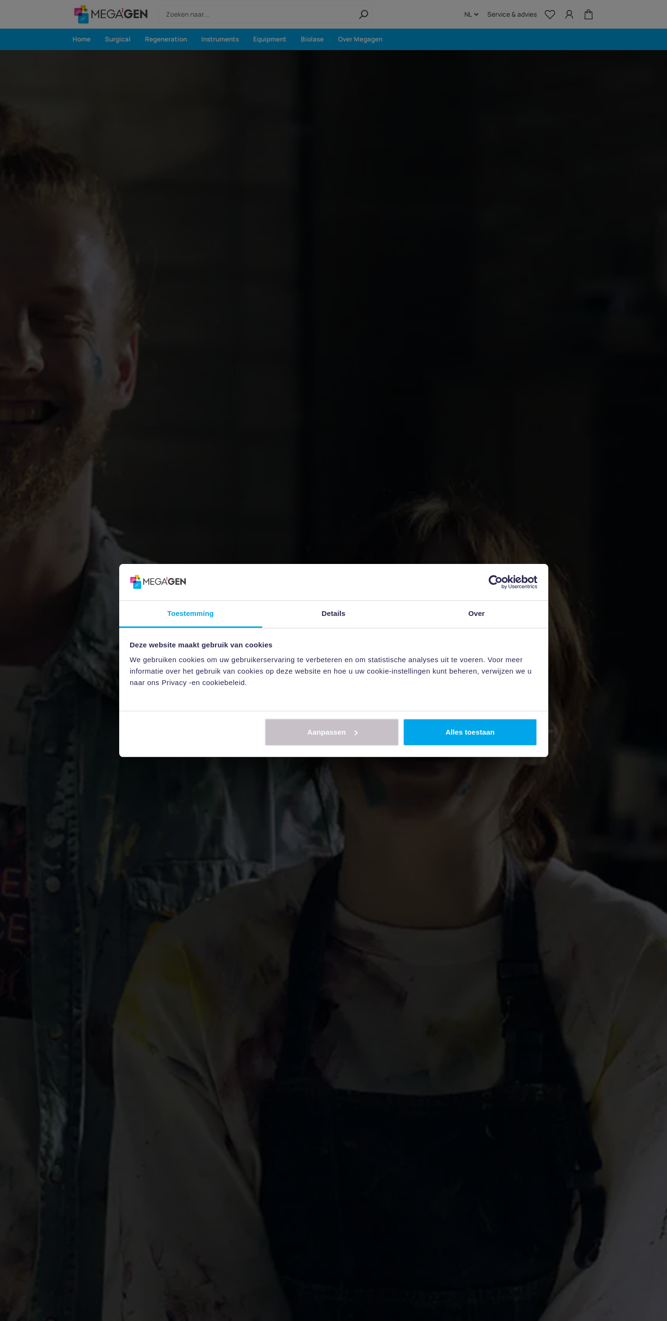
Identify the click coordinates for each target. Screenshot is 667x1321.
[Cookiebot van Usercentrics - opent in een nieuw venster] (495, 582)
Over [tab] (476, 613)
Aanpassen (333, 732)
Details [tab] (334, 613)
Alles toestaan (469, 732)
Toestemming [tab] (190, 613)
